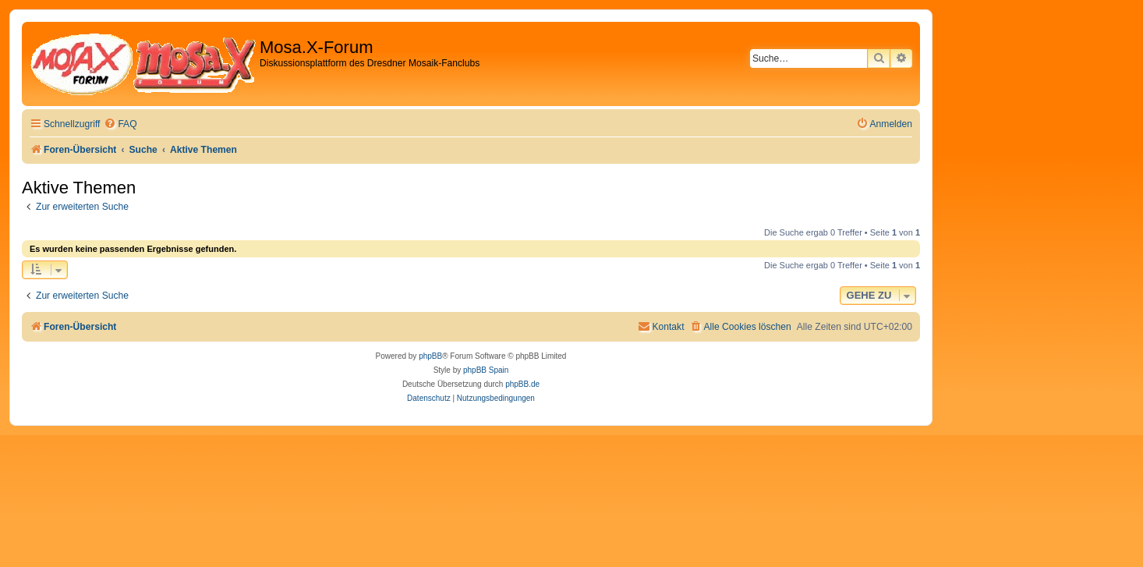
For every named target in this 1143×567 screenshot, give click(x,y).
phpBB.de (522, 384)
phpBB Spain (485, 370)
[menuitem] (120, 124)
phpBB (430, 356)
